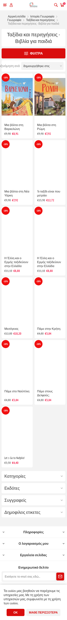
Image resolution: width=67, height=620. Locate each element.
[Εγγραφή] (29, 576)
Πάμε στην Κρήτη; (49, 329)
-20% (38, 77)
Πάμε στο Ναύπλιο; (17, 391)
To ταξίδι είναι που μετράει (48, 193)
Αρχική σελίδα (16, 16)
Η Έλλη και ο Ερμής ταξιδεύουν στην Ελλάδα (16, 262)
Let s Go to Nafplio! (14, 458)
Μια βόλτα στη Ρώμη (46, 127)
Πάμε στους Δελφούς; (45, 393)
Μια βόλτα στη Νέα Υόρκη (16, 193)
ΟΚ (15, 612)
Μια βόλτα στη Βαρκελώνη (13, 127)
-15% (5, 281)
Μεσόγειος (11, 329)
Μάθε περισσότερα (43, 612)
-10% (5, 77)
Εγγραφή (60, 576)
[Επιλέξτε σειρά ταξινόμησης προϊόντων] (42, 66)
